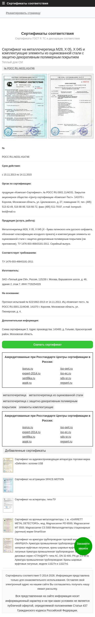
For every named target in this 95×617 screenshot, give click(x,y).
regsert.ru (66, 382)
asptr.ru (27, 382)
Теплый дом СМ (12, 62)
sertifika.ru (28, 378)
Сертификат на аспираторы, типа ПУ (35, 499)
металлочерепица (14, 395)
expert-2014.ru (31, 373)
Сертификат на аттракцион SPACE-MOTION (39, 479)
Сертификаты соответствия (47, 33)
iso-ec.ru (65, 373)
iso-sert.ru (66, 368)
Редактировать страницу (23, 13)
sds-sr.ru (65, 378)
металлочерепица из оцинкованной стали (56, 395)
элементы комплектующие (36, 407)
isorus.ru (27, 368)
